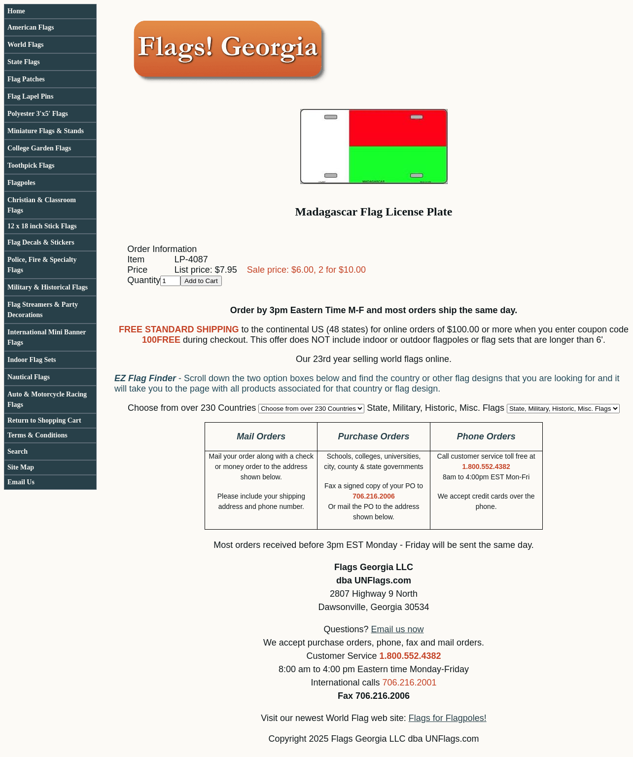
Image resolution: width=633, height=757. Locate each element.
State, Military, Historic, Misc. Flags (435, 408)
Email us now (397, 629)
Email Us (21, 482)
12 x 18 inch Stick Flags (41, 226)
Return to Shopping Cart (44, 420)
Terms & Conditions (37, 435)
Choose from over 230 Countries (192, 408)
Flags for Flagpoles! (448, 718)
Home (16, 11)
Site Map (20, 467)
